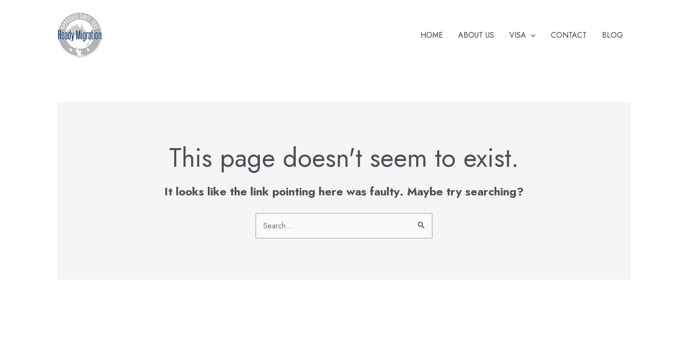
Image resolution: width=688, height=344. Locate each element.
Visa (522, 35)
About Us (476, 35)
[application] (531, 35)
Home (431, 35)
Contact (569, 35)
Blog (612, 35)
